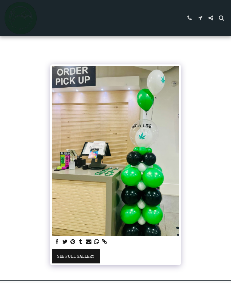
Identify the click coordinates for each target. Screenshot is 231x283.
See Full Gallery (75, 256)
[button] (190, 18)
